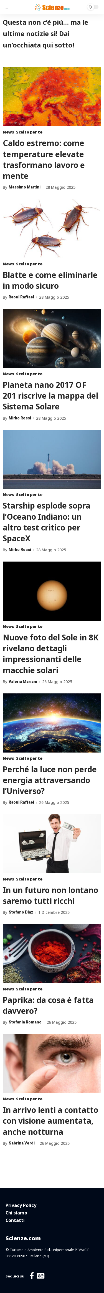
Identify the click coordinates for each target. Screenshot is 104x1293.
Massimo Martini (24, 187)
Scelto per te (29, 132)
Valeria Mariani (23, 681)
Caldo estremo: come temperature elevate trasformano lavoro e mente (44, 159)
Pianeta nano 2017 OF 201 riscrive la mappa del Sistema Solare (50, 395)
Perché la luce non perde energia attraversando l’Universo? (50, 780)
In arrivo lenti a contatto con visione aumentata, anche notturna (50, 1121)
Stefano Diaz (21, 912)
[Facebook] (31, 1276)
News (8, 132)
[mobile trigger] (10, 7)
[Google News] (40, 1276)
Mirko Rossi (20, 418)
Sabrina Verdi (22, 1143)
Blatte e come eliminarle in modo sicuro (50, 280)
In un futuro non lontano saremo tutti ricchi (50, 895)
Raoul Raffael (21, 297)
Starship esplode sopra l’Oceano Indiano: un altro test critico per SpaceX (46, 522)
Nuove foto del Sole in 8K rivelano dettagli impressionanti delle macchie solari (50, 653)
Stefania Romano (25, 1022)
